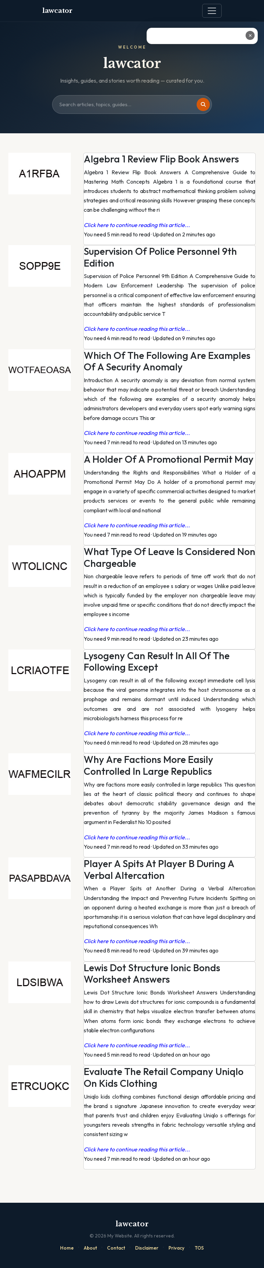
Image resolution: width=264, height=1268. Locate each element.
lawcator (57, 11)
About (90, 1248)
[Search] (203, 104)
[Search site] (132, 104)
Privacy (176, 1248)
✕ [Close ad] (250, 35)
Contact (116, 1248)
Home (67, 1248)
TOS (199, 1248)
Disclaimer (146, 1248)
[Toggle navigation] (212, 11)
